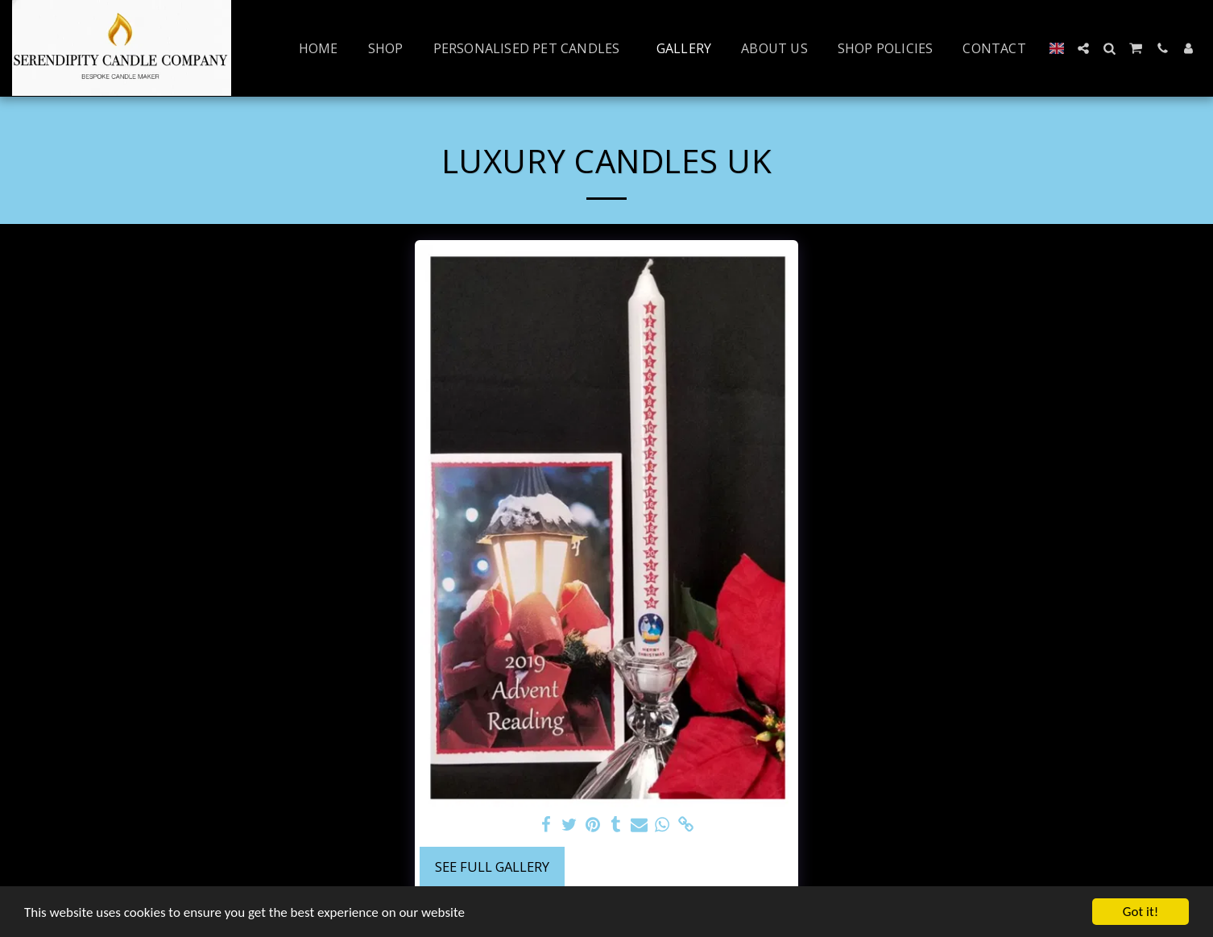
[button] (1083, 48)
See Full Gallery (492, 866)
